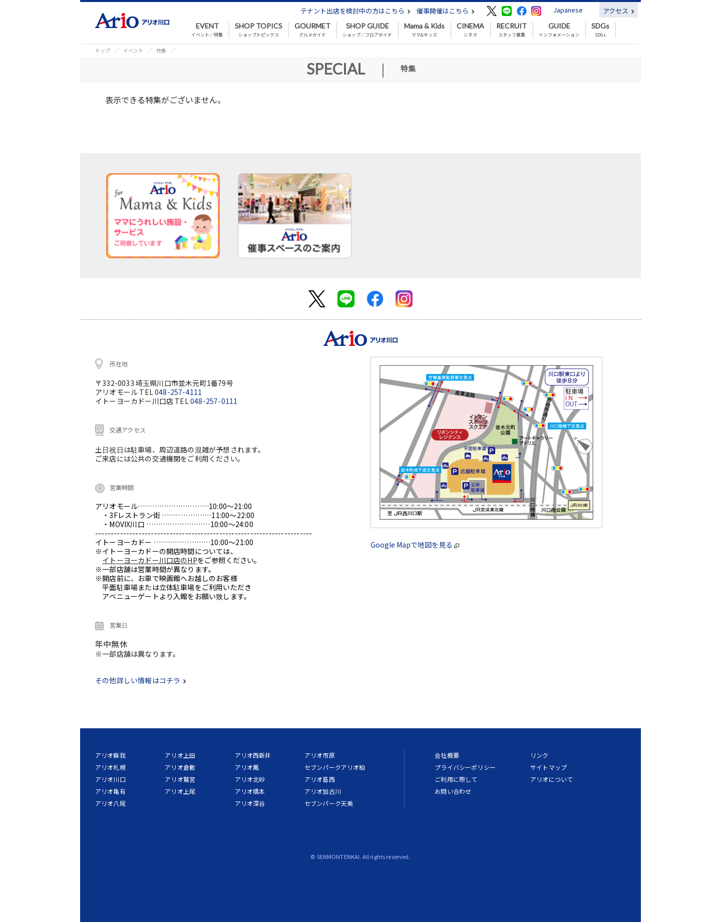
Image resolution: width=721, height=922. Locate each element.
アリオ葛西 (319, 779)
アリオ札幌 (110, 767)
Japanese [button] (568, 10)
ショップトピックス (258, 30)
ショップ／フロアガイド (367, 30)
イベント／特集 (207, 30)
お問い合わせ (453, 791)
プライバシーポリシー (465, 767)
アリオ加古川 (322, 791)
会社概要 (447, 755)
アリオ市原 (319, 755)
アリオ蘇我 (110, 755)
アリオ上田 (180, 755)
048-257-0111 (213, 401)
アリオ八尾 (110, 803)
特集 (161, 50)
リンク (539, 755)
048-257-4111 (178, 392)
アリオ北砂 (250, 779)
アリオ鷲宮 (180, 779)
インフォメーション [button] (559, 30)
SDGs (600, 30)
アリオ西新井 (253, 755)
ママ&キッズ (424, 30)
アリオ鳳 (247, 767)
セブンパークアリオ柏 (335, 767)
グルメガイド (312, 30)
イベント (133, 50)
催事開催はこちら (446, 11)
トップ (102, 50)
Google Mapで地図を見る (415, 545)
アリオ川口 (110, 779)
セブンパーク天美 (328, 803)
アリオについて (551, 779)
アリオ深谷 (250, 803)
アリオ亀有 (110, 791)
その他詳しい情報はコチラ (140, 680)
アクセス (618, 11)
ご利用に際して (456, 779)
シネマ (470, 30)
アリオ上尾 (180, 791)
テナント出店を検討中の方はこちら (355, 11)
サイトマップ (548, 767)
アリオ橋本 (250, 791)
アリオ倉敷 (180, 767)
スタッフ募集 (511, 30)
